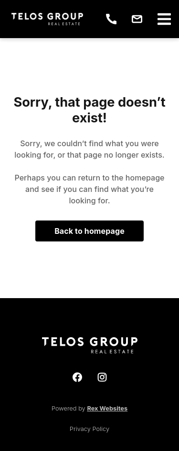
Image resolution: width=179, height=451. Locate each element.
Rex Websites (107, 408)
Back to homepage (89, 231)
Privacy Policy (89, 428)
